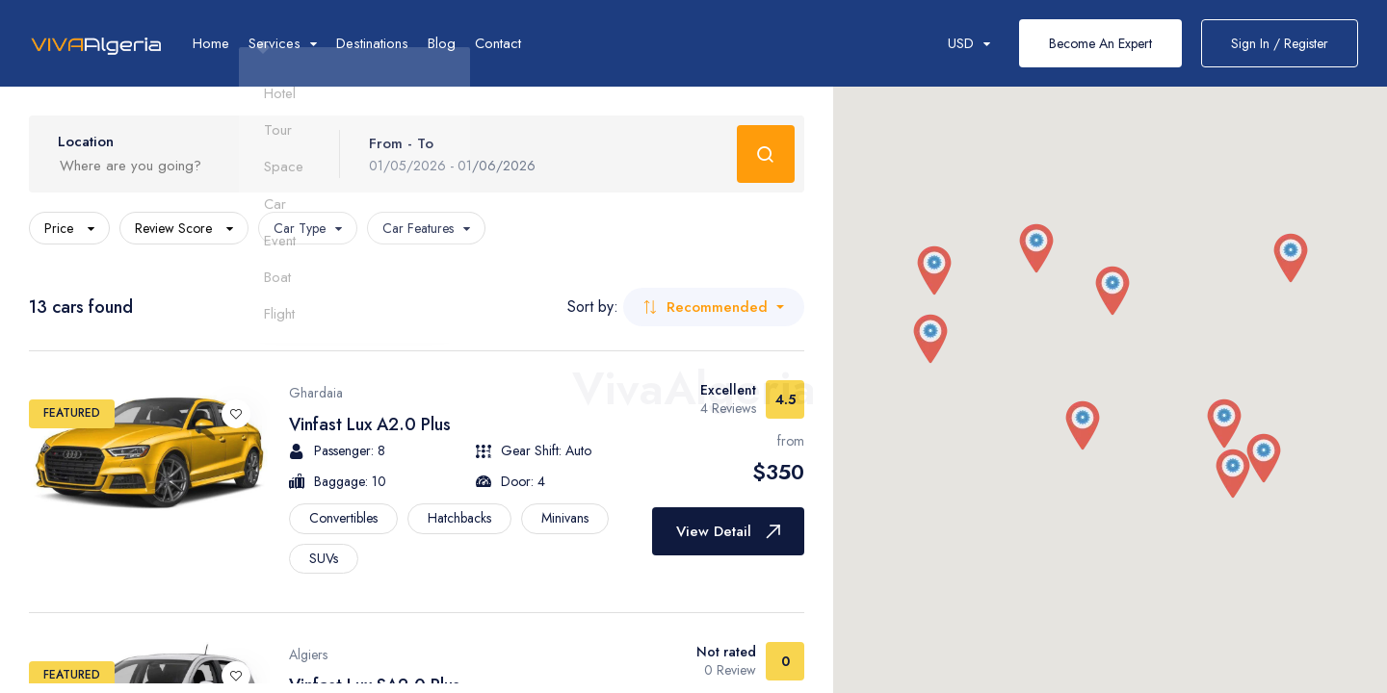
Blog (442, 43)
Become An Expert (1100, 43)
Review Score (184, 228)
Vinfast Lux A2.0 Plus (370, 424)
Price (69, 228)
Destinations (372, 43)
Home (211, 43)
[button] (934, 271)
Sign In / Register (1279, 43)
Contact (498, 43)
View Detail (728, 531)
